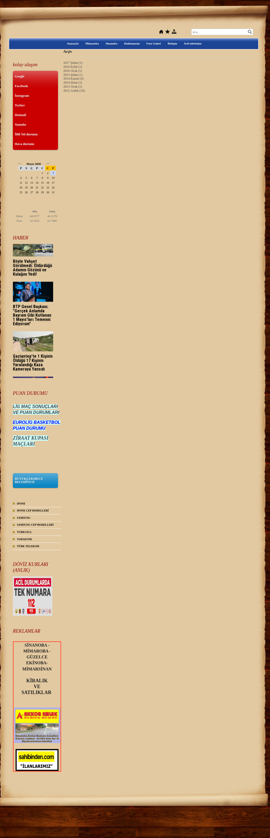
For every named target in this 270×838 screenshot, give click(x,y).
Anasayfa (73, 43)
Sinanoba (111, 43)
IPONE (21, 503)
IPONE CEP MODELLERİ (33, 510)
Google (19, 76)
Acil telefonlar (193, 43)
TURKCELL (24, 532)
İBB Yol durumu (26, 134)
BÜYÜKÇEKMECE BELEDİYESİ (29, 480)
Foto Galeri (153, 43)
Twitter (20, 105)
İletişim (172, 43)
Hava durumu (24, 144)
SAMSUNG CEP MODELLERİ (35, 524)
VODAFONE (24, 539)
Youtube (20, 125)
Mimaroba (92, 43)
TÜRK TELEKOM (28, 546)
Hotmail (20, 115)
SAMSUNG (23, 517)
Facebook (21, 86)
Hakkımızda (132, 43)
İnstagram (22, 96)
